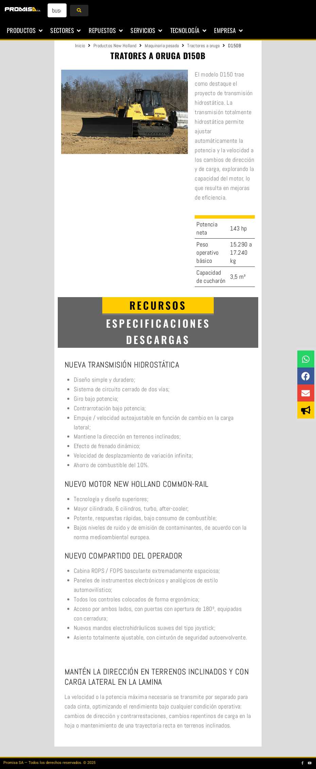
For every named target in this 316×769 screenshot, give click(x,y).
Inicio (80, 45)
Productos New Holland (115, 45)
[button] (25, 30)
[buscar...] (57, 10)
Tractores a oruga (203, 45)
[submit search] (79, 10)
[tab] (158, 306)
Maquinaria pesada (162, 45)
